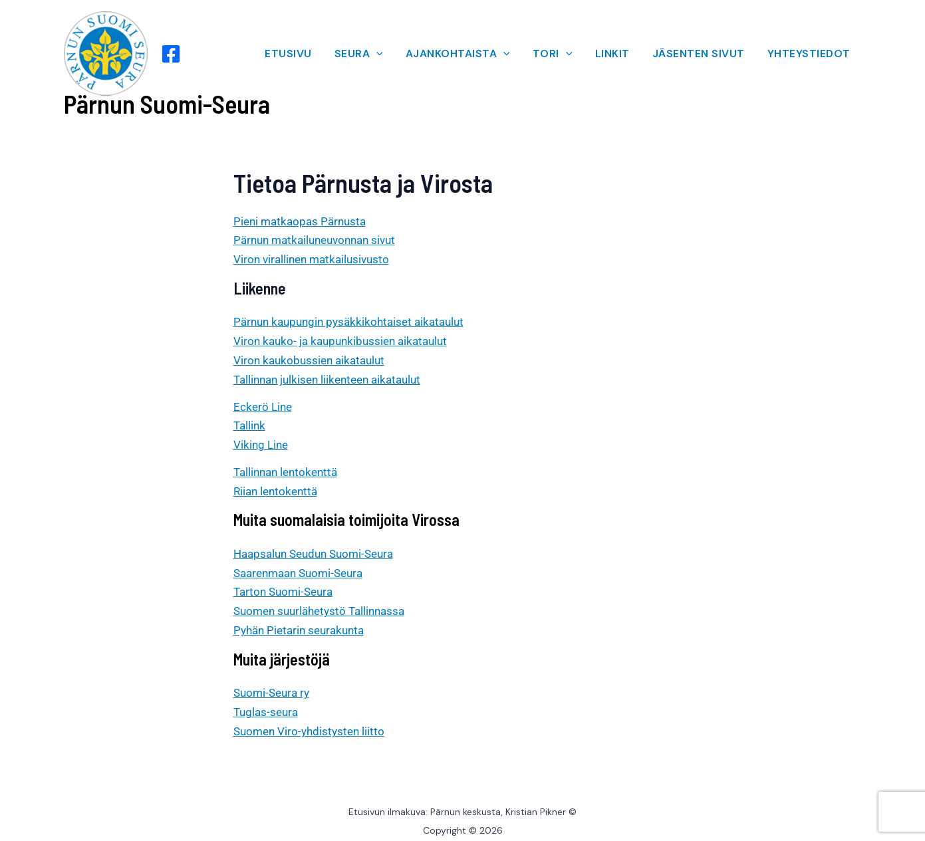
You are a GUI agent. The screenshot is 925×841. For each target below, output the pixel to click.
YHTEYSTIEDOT (809, 53)
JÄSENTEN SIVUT (698, 53)
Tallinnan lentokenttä (285, 472)
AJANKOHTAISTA (458, 53)
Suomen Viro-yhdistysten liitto (308, 731)
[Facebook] (171, 54)
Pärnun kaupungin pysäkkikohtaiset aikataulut (348, 321)
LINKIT (612, 53)
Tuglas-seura (265, 712)
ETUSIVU (288, 53)
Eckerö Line (262, 407)
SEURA (358, 53)
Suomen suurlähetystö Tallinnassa (318, 611)
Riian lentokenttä (275, 491)
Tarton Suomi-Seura (282, 591)
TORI (553, 53)
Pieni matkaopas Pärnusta (299, 221)
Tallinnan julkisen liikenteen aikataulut (326, 379)
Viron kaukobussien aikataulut (308, 360)
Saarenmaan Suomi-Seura (297, 573)
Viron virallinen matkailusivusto (311, 259)
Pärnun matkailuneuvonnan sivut (314, 240)
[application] (376, 54)
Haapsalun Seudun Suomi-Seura (313, 553)
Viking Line (260, 444)
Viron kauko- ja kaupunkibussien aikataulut (340, 341)
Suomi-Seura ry (271, 692)
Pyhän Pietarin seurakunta (298, 630)
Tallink (249, 425)
